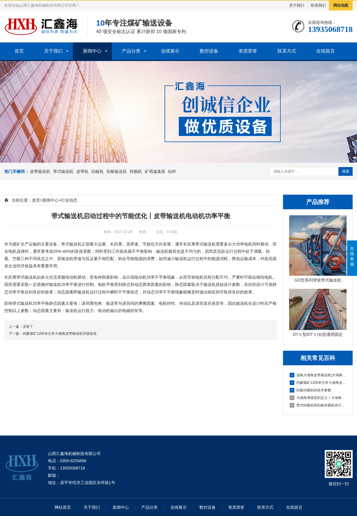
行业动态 (69, 200)
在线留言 (325, 51)
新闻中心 (92, 51)
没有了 (28, 327)
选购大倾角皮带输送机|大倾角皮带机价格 (318, 375)
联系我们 (318, 5)
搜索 (345, 171)
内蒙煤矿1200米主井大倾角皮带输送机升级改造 (318, 382)
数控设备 (209, 51)
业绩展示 (170, 51)
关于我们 (296, 5)
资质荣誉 (248, 51)
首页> (37, 200)
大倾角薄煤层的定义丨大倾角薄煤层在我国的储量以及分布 (318, 397)
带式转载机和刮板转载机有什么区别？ (318, 405)
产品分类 (131, 51)
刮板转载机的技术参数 (310, 390)
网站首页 (63, 507)
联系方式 (286, 51)
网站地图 (340, 5)
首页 (19, 51)
